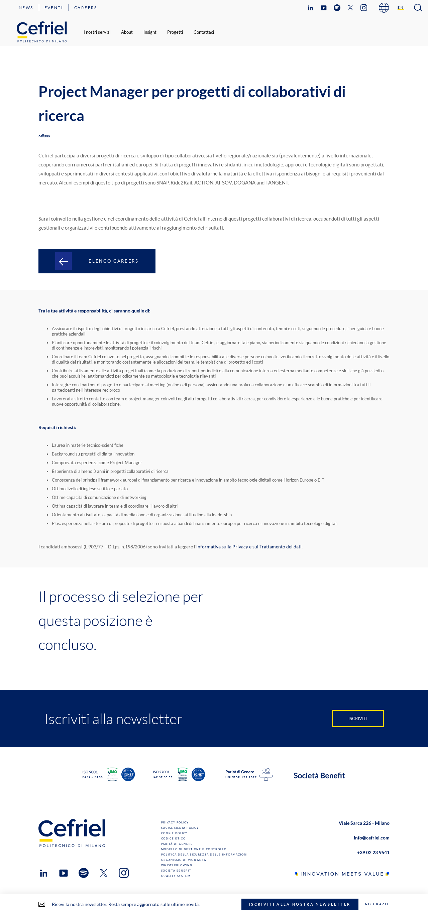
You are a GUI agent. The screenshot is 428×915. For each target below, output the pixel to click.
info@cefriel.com (372, 837)
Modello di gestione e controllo (194, 849)
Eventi (53, 7)
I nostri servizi (97, 32)
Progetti (175, 32)
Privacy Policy (175, 822)
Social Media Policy (180, 827)
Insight (149, 32)
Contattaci (204, 32)
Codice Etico (173, 838)
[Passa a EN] (401, 7)
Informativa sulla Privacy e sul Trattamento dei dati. (249, 546)
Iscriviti (357, 718)
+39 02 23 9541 (373, 852)
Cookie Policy (174, 833)
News (26, 7)
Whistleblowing (177, 865)
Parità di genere (177, 843)
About (127, 32)
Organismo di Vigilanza (183, 860)
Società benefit (176, 870)
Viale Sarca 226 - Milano (364, 823)
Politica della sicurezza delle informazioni (204, 854)
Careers (85, 7)
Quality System (176, 876)
